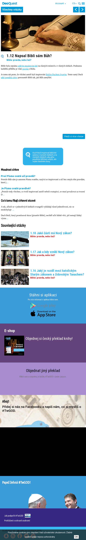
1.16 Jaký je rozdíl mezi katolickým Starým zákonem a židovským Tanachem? (57, 272)
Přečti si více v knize (73, 136)
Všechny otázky (12, 9)
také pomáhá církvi (9, 77)
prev (76, 9)
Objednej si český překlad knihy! (49, 338)
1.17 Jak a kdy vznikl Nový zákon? (52, 252)
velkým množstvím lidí (27, 66)
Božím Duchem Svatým (56, 74)
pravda (25, 69)
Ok (76, 537)
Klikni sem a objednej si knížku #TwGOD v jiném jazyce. (42, 376)
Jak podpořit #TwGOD (13, 515)
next (82, 9)
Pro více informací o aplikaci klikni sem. (43, 299)
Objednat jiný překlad (43, 370)
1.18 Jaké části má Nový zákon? (51, 233)
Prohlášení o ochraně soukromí (17, 520)
